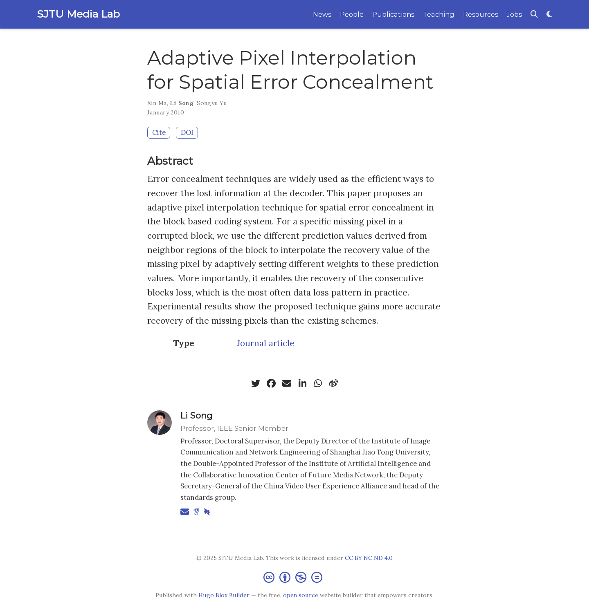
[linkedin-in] (302, 383)
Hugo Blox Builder (224, 595)
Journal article (265, 343)
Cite (159, 132)
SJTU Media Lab (78, 14)
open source (300, 595)
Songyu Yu (212, 103)
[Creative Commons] (294, 577)
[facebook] (271, 383)
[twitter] (256, 383)
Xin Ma (157, 103)
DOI (187, 132)
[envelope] (287, 383)
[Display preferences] (549, 14)
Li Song (181, 103)
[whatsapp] (318, 383)
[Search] (534, 14)
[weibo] (333, 383)
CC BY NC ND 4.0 (369, 558)
